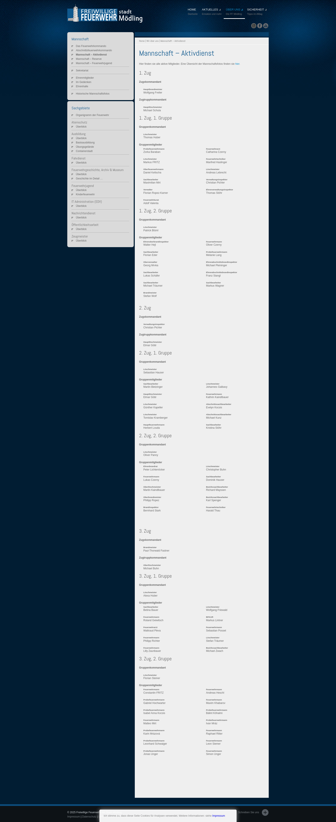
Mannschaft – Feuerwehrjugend (94, 63)
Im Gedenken (83, 82)
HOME (193, 12)
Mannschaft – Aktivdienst (91, 54)
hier (237, 63)
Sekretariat (82, 70)
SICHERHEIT (257, 12)
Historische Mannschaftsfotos (93, 93)
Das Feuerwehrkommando (91, 46)
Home (142, 41)
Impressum (218, 815)
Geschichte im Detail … (89, 178)
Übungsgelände (85, 146)
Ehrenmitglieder (85, 77)
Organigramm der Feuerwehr (92, 115)
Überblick (81, 126)
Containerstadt (84, 151)
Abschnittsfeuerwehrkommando (94, 50)
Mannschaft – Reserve (89, 58)
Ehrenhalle (82, 86)
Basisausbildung (85, 142)
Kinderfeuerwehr (85, 194)
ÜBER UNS (234, 12)
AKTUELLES (212, 12)
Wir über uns (152, 41)
